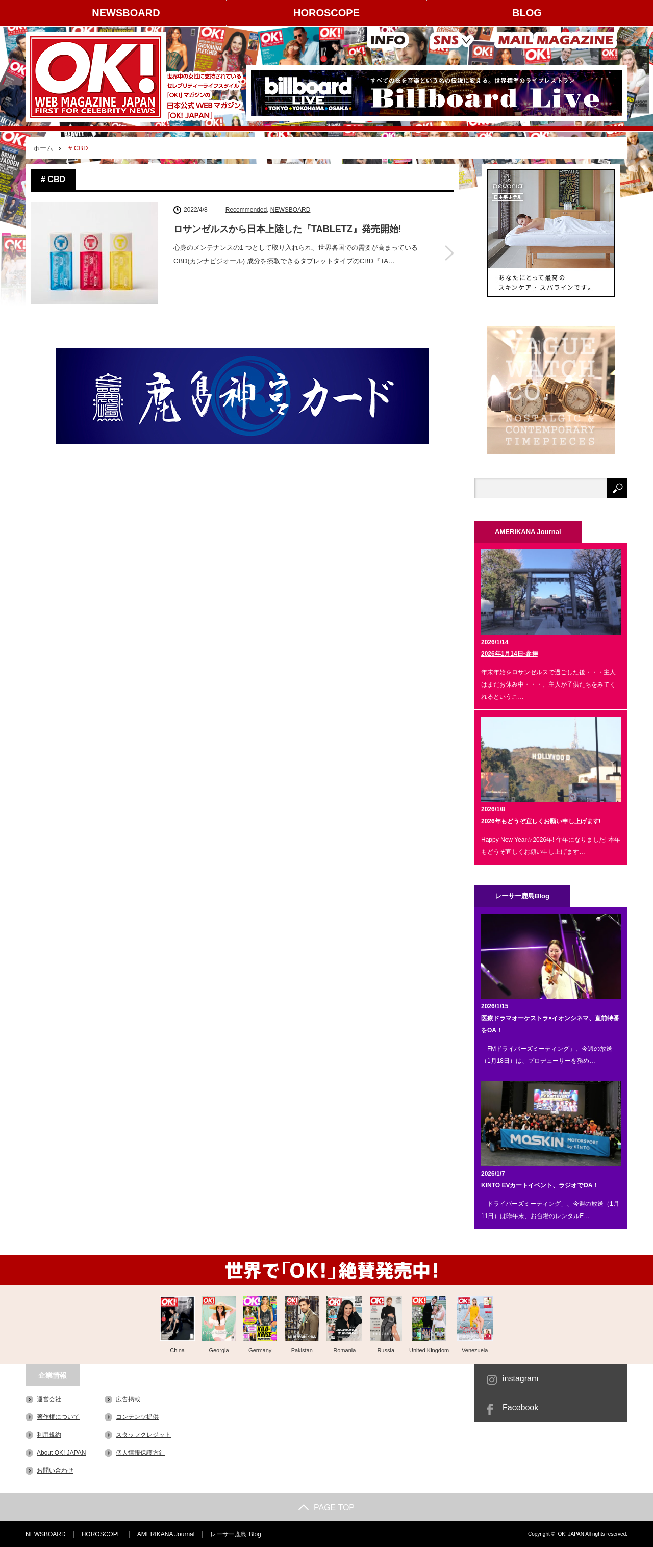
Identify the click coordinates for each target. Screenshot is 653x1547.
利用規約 (49, 1434)
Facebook (520, 1407)
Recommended (246, 209)
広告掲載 (128, 1399)
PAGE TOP (326, 1507)
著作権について (58, 1417)
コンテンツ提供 (137, 1417)
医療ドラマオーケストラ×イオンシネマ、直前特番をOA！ (550, 1024)
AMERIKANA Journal (166, 1534)
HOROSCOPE (326, 12)
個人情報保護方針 (140, 1452)
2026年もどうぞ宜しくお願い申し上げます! (541, 821)
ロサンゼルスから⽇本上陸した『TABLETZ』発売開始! (287, 229)
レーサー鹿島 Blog (235, 1534)
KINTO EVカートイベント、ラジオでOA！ (539, 1185)
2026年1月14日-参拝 (509, 653)
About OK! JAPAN (61, 1452)
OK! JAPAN (571, 1534)
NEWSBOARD (126, 12)
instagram (520, 1378)
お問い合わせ (55, 1470)
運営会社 (49, 1399)
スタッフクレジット (143, 1434)
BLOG (527, 12)
